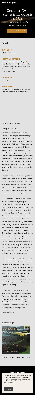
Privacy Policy (24, 381)
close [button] (8, 389)
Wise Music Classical (17, 31)
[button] (33, 2)
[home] (10, 3)
